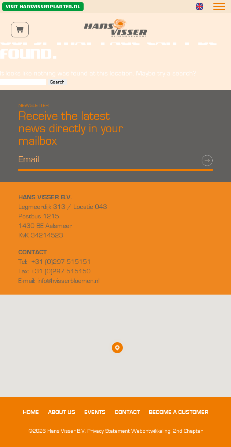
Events (95, 412)
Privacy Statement (108, 431)
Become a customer (178, 412)
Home (31, 412)
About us (61, 412)
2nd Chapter (188, 431)
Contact (127, 412)
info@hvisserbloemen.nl (68, 281)
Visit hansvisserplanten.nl (43, 6)
